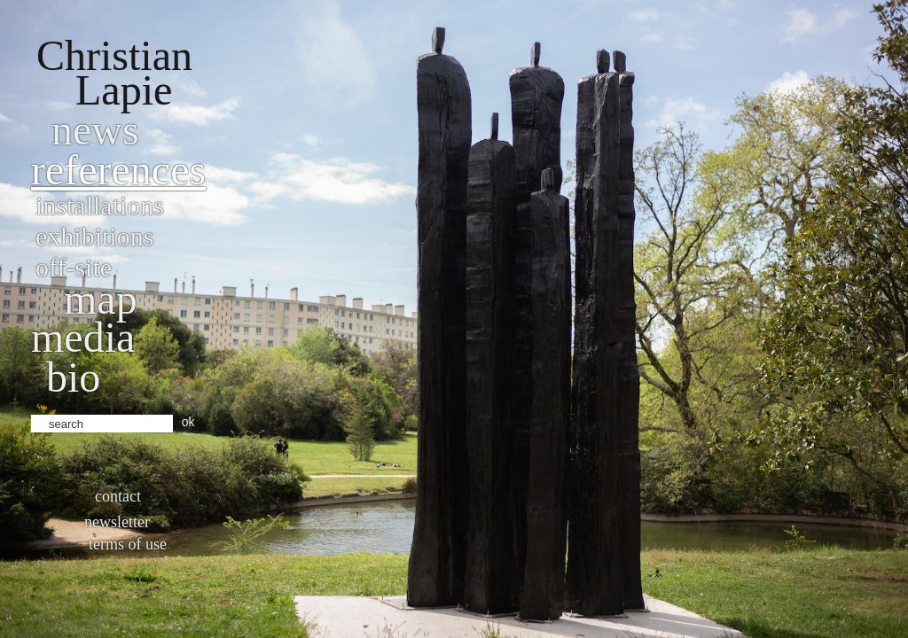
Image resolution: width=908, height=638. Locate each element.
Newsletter (117, 522)
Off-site (73, 267)
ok (188, 422)
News (95, 129)
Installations (99, 205)
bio (73, 377)
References (118, 169)
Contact (118, 496)
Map (100, 299)
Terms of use (128, 544)
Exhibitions (94, 236)
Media (83, 337)
